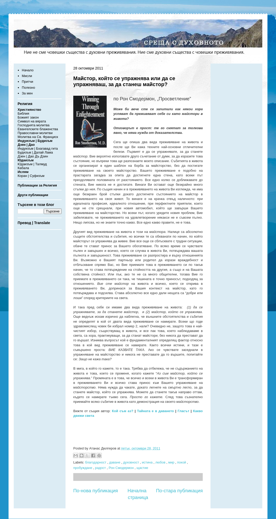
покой (182, 462)
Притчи (27, 82)
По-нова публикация (95, 490)
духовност (131, 462)
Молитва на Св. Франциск (38, 137)
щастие (142, 468)
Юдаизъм (25, 164)
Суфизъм (37, 176)
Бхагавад (43, 148)
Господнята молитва (33, 125)
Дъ (37, 156)
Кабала (23, 168)
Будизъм (24, 152)
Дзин (44, 156)
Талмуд (41, 164)
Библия (23, 113)
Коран (22, 176)
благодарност (96, 462)
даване (115, 462)
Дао (31, 156)
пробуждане (83, 468)
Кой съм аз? (122, 411)
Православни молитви (35, 133)
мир (171, 462)
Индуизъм (25, 148)
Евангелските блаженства (38, 129)
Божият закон (28, 117)
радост (101, 468)
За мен (27, 93)
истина (148, 462)
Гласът (183, 411)
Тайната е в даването (155, 411)
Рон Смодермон (122, 468)
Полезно (28, 87)
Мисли (27, 76)
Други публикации (33, 195)
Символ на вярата (32, 121)
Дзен (21, 156)
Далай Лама (43, 152)
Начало (27, 70)
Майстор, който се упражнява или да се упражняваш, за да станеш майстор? (124, 81)
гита (54, 148)
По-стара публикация (179, 490)
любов (160, 462)
